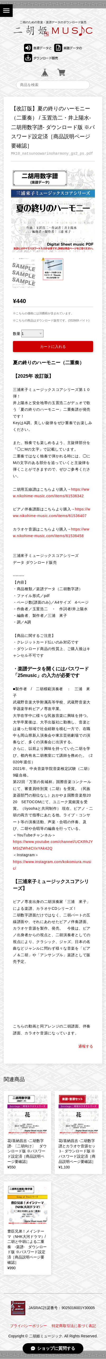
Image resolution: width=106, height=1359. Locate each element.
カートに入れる (53, 346)
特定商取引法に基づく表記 (74, 1326)
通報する (85, 1046)
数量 (16, 334)
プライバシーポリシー (28, 1326)
